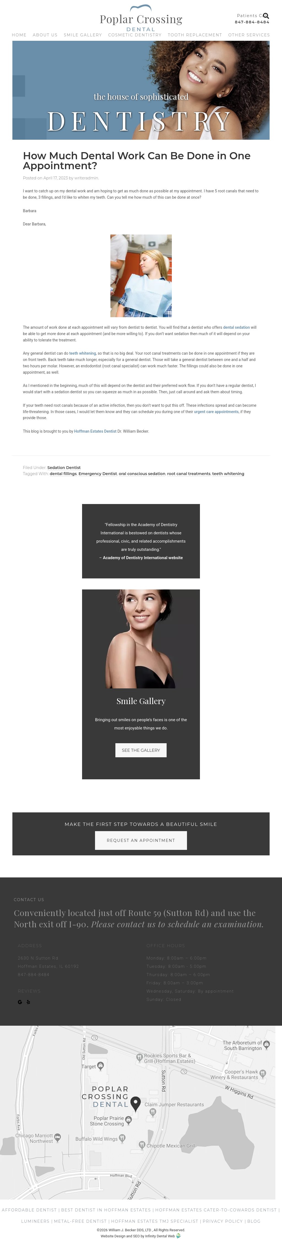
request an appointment (141, 840)
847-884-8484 (252, 22)
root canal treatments (188, 473)
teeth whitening (82, 353)
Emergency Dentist (97, 473)
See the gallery (141, 750)
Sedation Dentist (64, 467)
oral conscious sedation (142, 473)
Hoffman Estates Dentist (95, 431)
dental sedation (236, 327)
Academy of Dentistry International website (143, 557)
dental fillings (63, 473)
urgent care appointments (216, 412)
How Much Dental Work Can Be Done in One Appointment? (137, 161)
